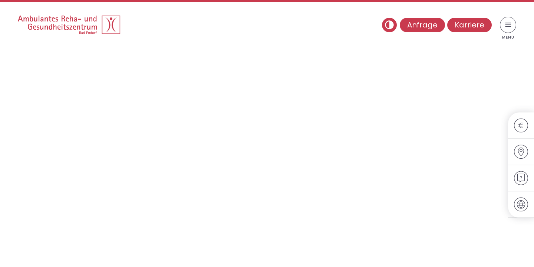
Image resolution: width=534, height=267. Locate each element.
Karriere (469, 25)
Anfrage (422, 25)
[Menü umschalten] (508, 25)
